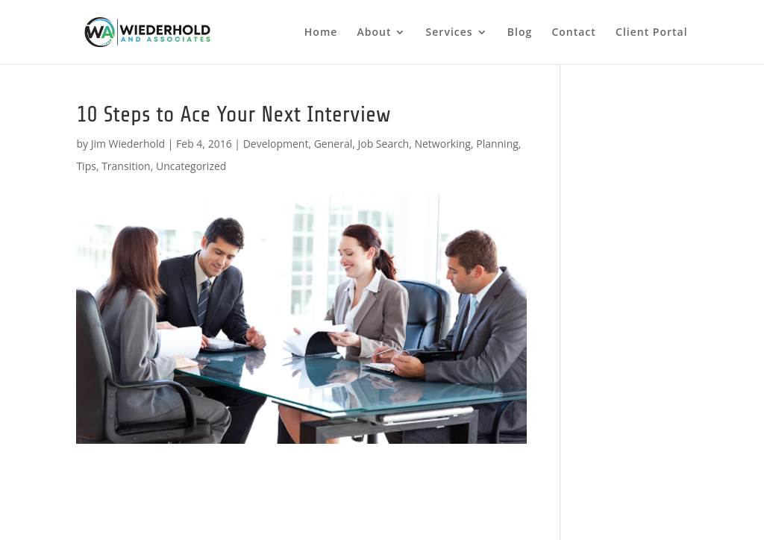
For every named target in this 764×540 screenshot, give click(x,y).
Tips (86, 166)
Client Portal (652, 33)
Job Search (383, 143)
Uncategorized (191, 166)
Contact (573, 33)
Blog (519, 33)
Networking (442, 143)
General (333, 143)
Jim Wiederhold (128, 143)
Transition (126, 166)
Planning (497, 143)
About (374, 33)
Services (449, 33)
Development (276, 143)
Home (321, 33)
